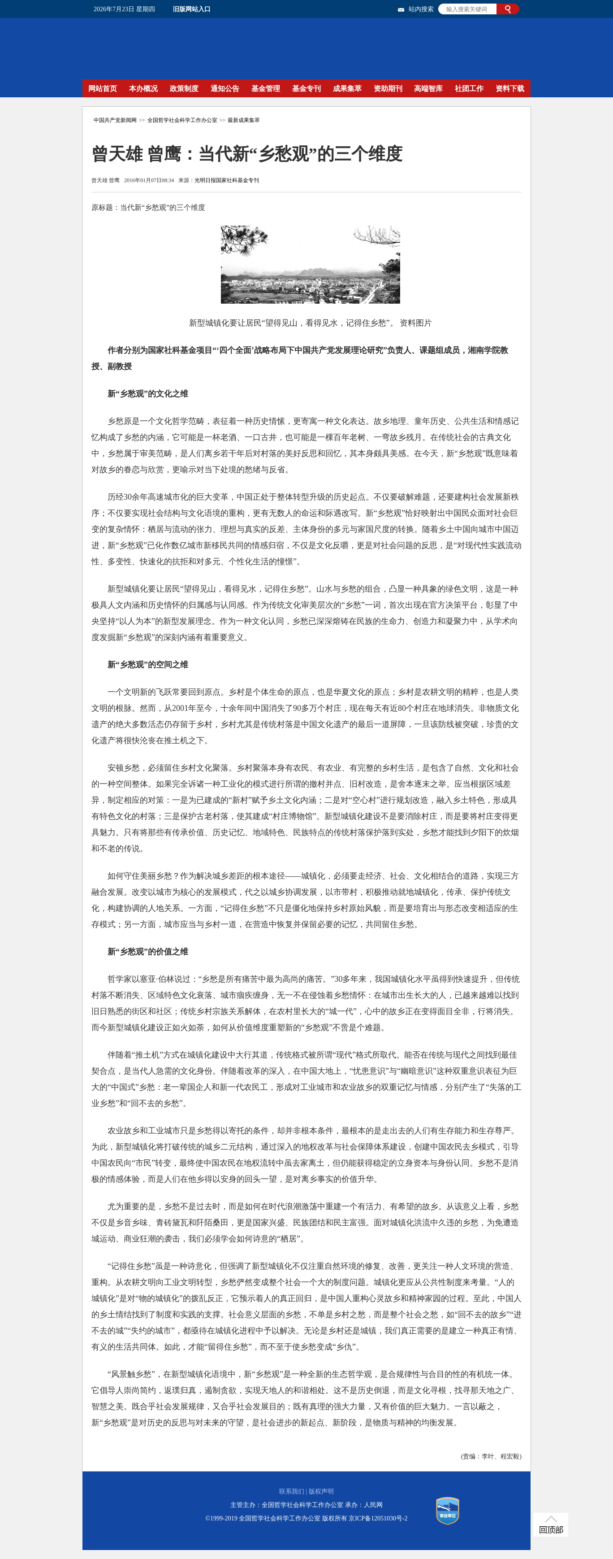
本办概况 (143, 88)
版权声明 (321, 1491)
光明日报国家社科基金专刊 (226, 180)
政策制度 (184, 88)
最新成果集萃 (244, 120)
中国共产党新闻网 (115, 120)
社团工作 (469, 88)
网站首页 (102, 88)
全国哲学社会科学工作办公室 (182, 120)
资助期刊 (388, 88)
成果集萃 (347, 88)
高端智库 (428, 88)
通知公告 (225, 88)
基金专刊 (306, 88)
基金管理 (265, 88)
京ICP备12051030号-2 (378, 1518)
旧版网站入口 (192, 9)
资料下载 (510, 88)
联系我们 (291, 1491)
